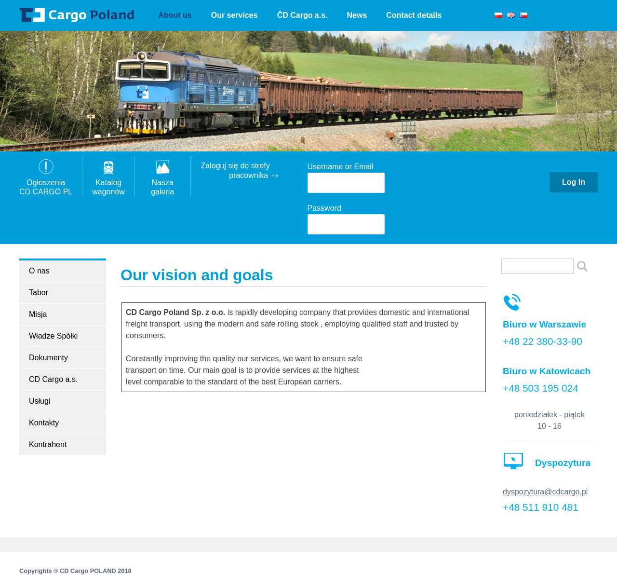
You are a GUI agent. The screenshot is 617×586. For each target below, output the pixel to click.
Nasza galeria (163, 182)
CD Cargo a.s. (53, 379)
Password (324, 208)
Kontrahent (48, 444)
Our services (234, 15)
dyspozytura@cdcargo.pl (545, 492)
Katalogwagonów (108, 182)
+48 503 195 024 (540, 388)
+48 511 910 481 (540, 507)
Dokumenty (48, 358)
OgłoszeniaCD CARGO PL (45, 182)
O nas (39, 271)
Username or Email (341, 167)
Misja (38, 314)
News (357, 15)
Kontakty (44, 423)
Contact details (414, 15)
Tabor (38, 292)
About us (174, 15)
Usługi (39, 401)
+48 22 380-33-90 (542, 341)
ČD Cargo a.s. (302, 15)
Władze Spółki (53, 336)
